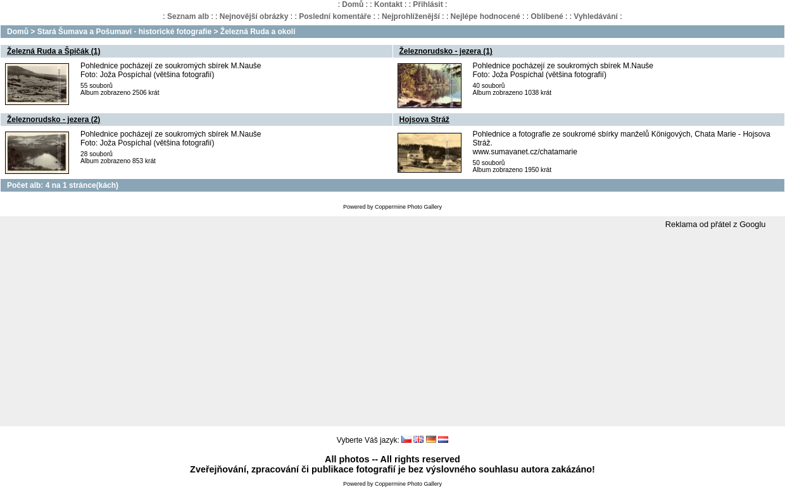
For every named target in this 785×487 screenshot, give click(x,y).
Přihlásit (428, 4)
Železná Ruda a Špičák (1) (53, 51)
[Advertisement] (392, 328)
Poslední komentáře (335, 16)
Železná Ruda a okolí (258, 31)
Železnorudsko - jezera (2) (53, 119)
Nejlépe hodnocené (485, 16)
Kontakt (388, 4)
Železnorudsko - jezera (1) (446, 51)
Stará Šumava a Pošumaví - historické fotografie (124, 31)
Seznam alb (188, 16)
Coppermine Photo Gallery (408, 207)
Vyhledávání (596, 16)
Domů (352, 4)
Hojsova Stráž (424, 119)
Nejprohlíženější (411, 16)
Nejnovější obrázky (254, 16)
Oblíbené (547, 16)
